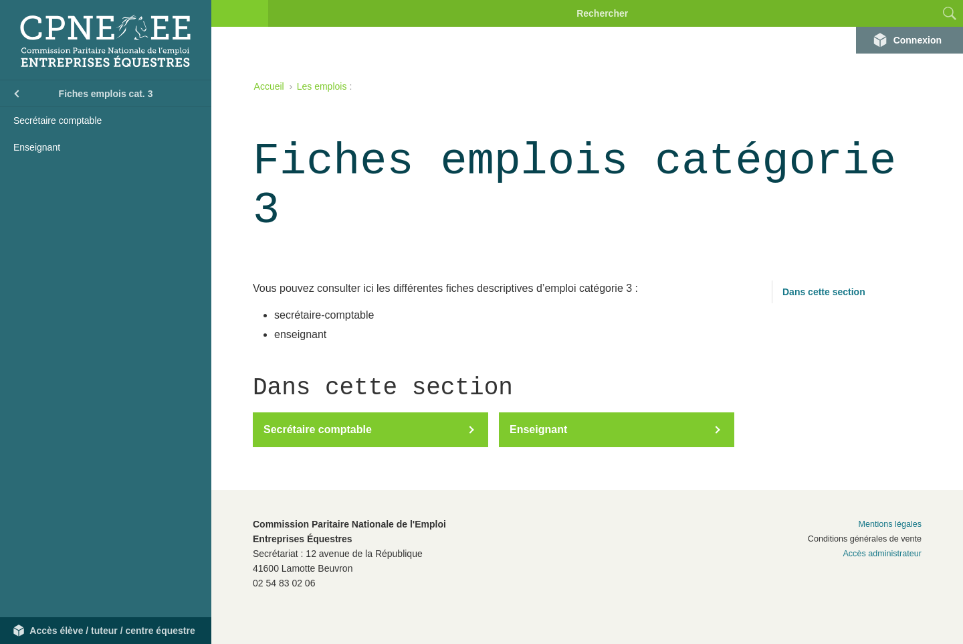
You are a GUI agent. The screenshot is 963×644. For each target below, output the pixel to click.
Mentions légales (890, 524)
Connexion (917, 40)
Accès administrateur (882, 553)
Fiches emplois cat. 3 (106, 93)
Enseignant (36, 147)
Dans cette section (823, 292)
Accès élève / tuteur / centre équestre (112, 630)
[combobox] (913, 13)
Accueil (269, 86)
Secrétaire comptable (57, 120)
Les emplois (322, 86)
